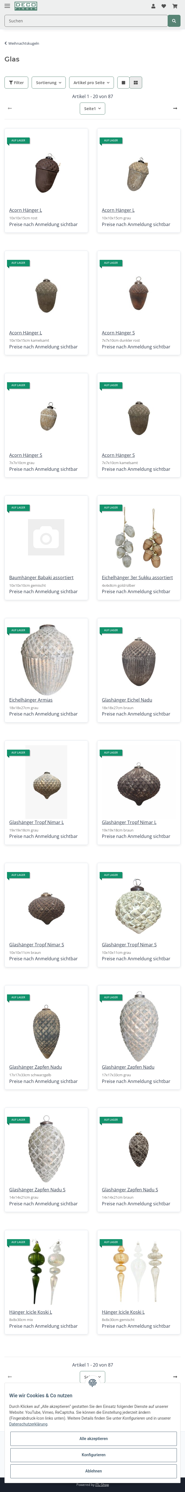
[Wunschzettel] (163, 6)
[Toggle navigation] (7, 3)
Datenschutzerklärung (28, 1424)
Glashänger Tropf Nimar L (36, 822)
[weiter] (175, 108)
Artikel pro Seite (89, 82)
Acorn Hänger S (118, 333)
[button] (153, 6)
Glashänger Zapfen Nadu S (37, 1190)
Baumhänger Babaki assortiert (41, 577)
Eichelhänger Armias (31, 700)
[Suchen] (86, 21)
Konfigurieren (94, 1455)
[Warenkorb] (175, 6)
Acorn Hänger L (25, 210)
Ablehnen (93, 1471)
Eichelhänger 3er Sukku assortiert (137, 577)
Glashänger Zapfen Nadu (35, 1067)
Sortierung (46, 82)
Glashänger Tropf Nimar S (36, 945)
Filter (16, 82)
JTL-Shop (102, 1484)
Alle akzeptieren (93, 1438)
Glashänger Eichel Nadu (127, 700)
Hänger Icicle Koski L (30, 1312)
